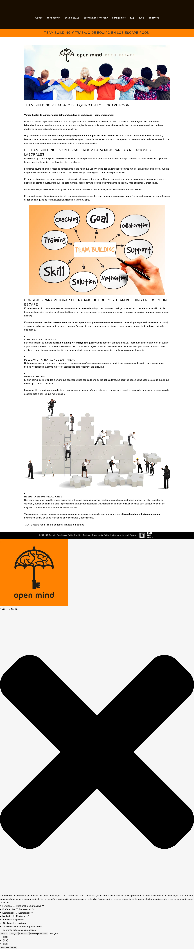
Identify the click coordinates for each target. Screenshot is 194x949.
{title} (5, 937)
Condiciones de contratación (93, 535)
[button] (97, 752)
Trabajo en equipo (74, 525)
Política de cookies (74, 535)
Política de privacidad (111, 535)
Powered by (142, 535)
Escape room (38, 525)
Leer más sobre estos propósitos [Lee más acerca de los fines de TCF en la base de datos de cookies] (19, 930)
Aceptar (4, 934)
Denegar (13, 934)
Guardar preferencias (38, 934)
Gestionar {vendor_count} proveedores (22, 926)
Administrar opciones (13, 919)
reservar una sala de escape (53, 514)
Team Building (55, 525)
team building (82, 200)
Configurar (23, 934)
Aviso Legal (124, 535)
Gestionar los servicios (14, 923)
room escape (69, 121)
